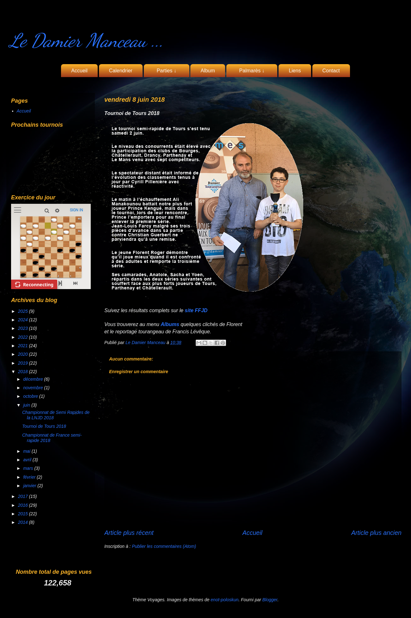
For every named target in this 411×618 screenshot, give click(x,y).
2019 (23, 363)
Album (207, 70)
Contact (331, 70)
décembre (33, 379)
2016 (23, 505)
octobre (31, 396)
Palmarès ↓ (251, 70)
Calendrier (120, 70)
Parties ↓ (166, 70)
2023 (23, 328)
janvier (30, 485)
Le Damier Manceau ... (86, 40)
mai (27, 451)
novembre (33, 387)
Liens (295, 70)
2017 (23, 496)
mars (28, 468)
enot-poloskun (224, 599)
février (30, 477)
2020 (23, 354)
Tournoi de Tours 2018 (44, 426)
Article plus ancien (376, 532)
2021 (23, 345)
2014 (23, 522)
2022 (23, 337)
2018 (23, 371)
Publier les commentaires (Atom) (164, 546)
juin (27, 405)
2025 (23, 311)
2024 (23, 319)
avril (28, 459)
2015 (23, 513)
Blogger (270, 599)
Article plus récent (129, 532)
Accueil (79, 70)
